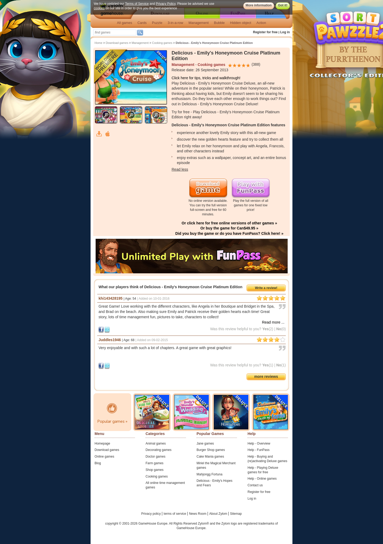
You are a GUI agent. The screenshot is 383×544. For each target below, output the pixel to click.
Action (261, 23)
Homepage (102, 443)
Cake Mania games (210, 456)
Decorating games (158, 450)
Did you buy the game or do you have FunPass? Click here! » (229, 233)
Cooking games (162, 42)
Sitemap (236, 514)
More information (259, 5)
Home (98, 42)
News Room (198, 514)
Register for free (265, 32)
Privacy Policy (166, 4)
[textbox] (114, 32)
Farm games (154, 463)
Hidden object (240, 23)
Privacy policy (151, 514)
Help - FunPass (259, 450)
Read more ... (273, 322)
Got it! (282, 5)
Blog (98, 463)
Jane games (205, 443)
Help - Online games (262, 478)
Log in (285, 32)
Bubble (219, 23)
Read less (180, 169)
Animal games (156, 443)
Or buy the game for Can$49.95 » (229, 228)
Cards (142, 23)
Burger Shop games (211, 450)
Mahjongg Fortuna (209, 474)
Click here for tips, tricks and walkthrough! (206, 78)
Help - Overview (259, 443)
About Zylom (218, 514)
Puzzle (157, 23)
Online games (104, 456)
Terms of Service (137, 4)
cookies (99, 8)
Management (199, 23)
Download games (117, 42)
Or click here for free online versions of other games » (229, 223)
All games (124, 23)
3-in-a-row (175, 23)
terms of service (175, 514)
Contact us (255, 485)
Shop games (154, 470)
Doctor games (155, 456)
